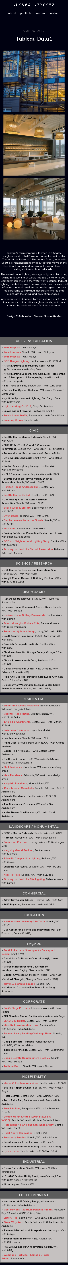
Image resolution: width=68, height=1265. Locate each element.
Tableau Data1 (13, 1066)
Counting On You (13, 420)
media (40, 13)
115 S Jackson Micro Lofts (19, 788)
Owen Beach (11, 515)
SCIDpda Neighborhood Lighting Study (27, 541)
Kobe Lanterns (12, 352)
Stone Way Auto (13, 1222)
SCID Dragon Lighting (16, 361)
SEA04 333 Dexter (14, 1020)
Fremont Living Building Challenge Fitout (28, 1033)
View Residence (13, 775)
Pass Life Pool (12, 1108)
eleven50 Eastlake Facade (19, 983)
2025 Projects (12, 347)
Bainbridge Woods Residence (21, 705)
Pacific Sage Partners (17, 1008)
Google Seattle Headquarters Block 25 (27, 1057)
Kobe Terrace (12, 874)
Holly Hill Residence (15, 783)
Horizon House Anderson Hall (21, 486)
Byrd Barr (9, 528)
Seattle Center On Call (17, 495)
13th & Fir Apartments (17, 721)
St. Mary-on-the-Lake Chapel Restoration (28, 549)
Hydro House (11, 1151)
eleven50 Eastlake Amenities (21, 1083)
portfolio (26, 13)
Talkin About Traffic (15, 415)
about (12, 13)
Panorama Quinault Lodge (19, 631)
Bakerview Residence (16, 730)
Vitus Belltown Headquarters (21, 1025)
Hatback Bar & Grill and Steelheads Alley (28, 1124)
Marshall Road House (16, 713)
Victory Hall (11, 1217)
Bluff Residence (13, 767)
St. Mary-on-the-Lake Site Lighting (24, 879)
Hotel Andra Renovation (18, 1132)
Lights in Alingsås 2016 (17, 406)
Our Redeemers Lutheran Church (23, 520)
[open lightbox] (34, 81)
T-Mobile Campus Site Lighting (22, 858)
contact (54, 13)
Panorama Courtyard (16, 842)
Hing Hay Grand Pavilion (18, 850)
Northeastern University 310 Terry (24, 921)
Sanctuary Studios (15, 1137)
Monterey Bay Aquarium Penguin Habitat (28, 1209)
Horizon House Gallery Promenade (24, 615)
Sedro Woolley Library (17, 507)
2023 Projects (12, 356)
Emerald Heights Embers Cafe (21, 623)
